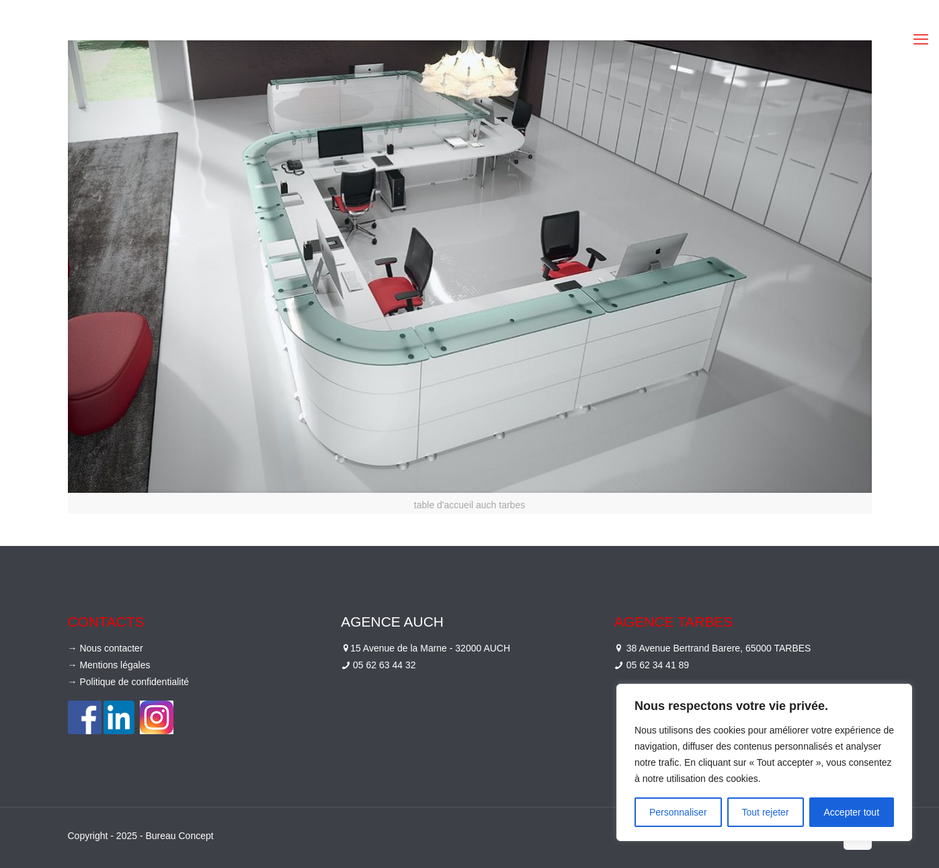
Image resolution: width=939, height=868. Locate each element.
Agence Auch (392, 621)
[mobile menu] (920, 39)
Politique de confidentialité (134, 681)
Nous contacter (110, 648)
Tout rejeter (765, 812)
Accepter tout (852, 812)
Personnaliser (678, 812)
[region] (764, 762)
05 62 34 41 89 (657, 665)
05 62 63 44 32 (384, 665)
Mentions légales (114, 665)
